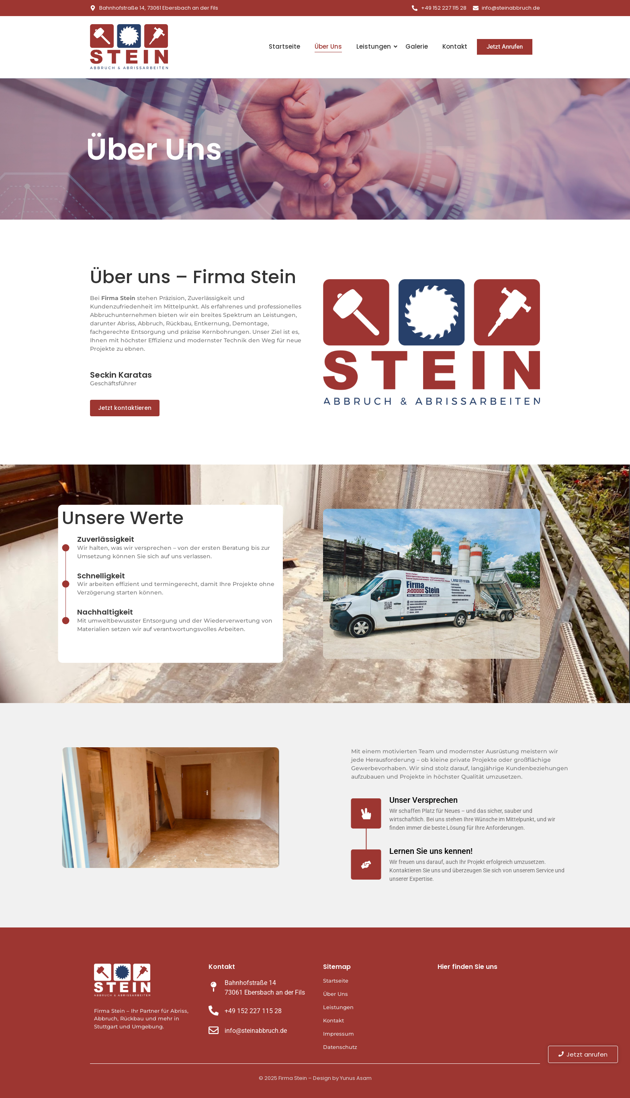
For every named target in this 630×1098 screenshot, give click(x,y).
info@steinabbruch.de (256, 1030)
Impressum (338, 1033)
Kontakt (454, 46)
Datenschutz (340, 1047)
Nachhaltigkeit (43, 612)
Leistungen (374, 46)
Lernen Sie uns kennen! (492, 851)
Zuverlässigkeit (43, 539)
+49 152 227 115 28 (253, 1011)
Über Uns (328, 46)
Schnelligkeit (39, 576)
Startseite (284, 46)
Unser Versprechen (485, 800)
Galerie (416, 46)
